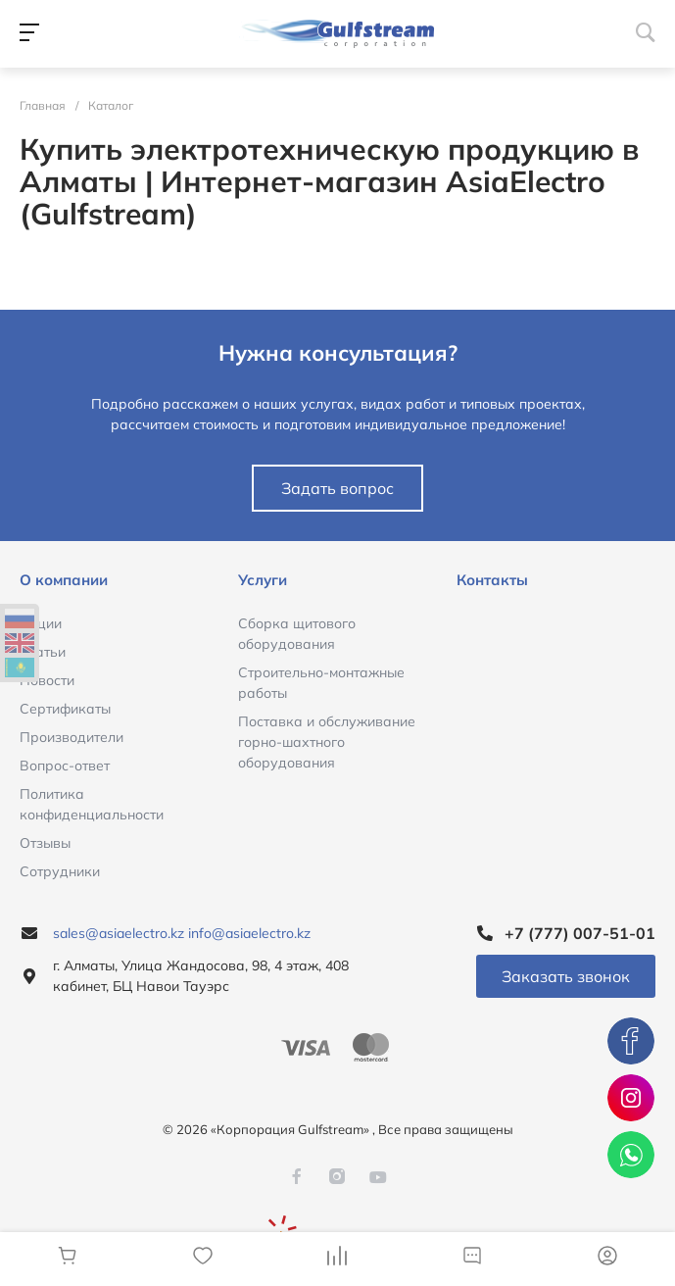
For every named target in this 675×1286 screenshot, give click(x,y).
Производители (71, 737)
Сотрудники (60, 871)
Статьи (43, 652)
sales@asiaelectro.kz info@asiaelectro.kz (182, 933)
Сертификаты (65, 708)
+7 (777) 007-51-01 (580, 933)
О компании (64, 579)
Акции (41, 623)
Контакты (492, 579)
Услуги (262, 579)
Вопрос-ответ (65, 765)
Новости (47, 680)
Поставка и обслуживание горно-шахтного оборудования (326, 742)
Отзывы (45, 843)
